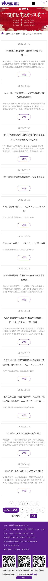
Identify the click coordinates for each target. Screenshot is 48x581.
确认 (24, 578)
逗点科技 (16, 549)
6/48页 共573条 (11, 510)
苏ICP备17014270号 (11, 545)
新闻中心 (27, 33)
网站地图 (25, 549)
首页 (17, 33)
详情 (24, 75)
